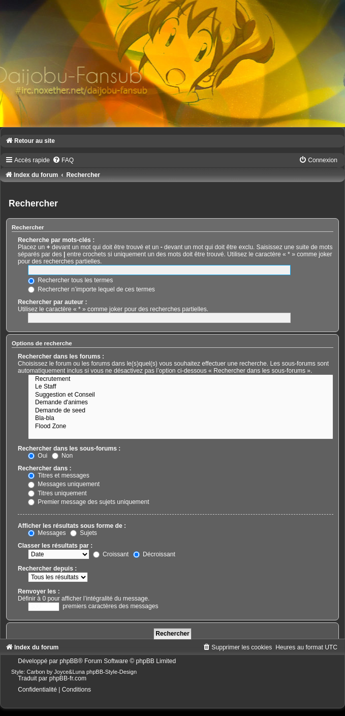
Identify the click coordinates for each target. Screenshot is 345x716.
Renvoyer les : (39, 591)
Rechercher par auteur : (52, 302)
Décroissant (154, 554)
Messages (47, 532)
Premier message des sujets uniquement (88, 501)
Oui (37, 455)
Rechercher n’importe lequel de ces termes (91, 289)
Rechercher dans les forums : (61, 356)
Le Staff (180, 387)
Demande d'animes (180, 403)
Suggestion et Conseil (180, 395)
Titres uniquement (57, 493)
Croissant (111, 554)
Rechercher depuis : (47, 568)
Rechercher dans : (45, 468)
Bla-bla (180, 418)
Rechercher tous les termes (70, 280)
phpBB (68, 661)
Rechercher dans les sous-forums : (69, 448)
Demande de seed (180, 411)
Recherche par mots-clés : (56, 240)
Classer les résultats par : (55, 545)
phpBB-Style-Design (111, 672)
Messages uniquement (64, 484)
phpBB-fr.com (67, 678)
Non (62, 455)
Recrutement (180, 379)
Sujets (83, 532)
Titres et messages (58, 475)
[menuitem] (63, 160)
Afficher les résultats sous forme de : (72, 525)
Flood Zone (180, 427)
